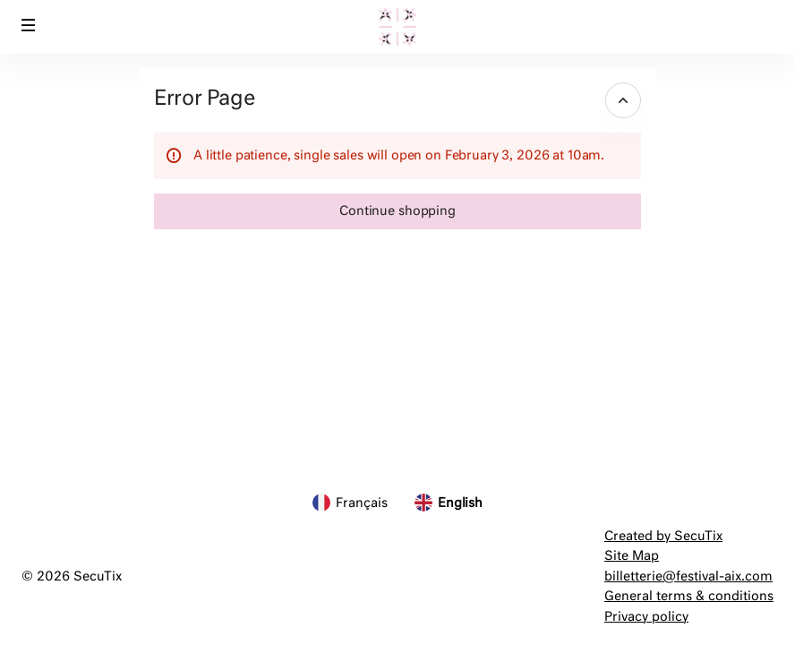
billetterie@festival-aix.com (688, 577)
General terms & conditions (689, 596)
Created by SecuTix (663, 536)
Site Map (631, 556)
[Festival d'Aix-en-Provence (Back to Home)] (397, 27)
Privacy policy (646, 617)
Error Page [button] (204, 99)
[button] (29, 25)
